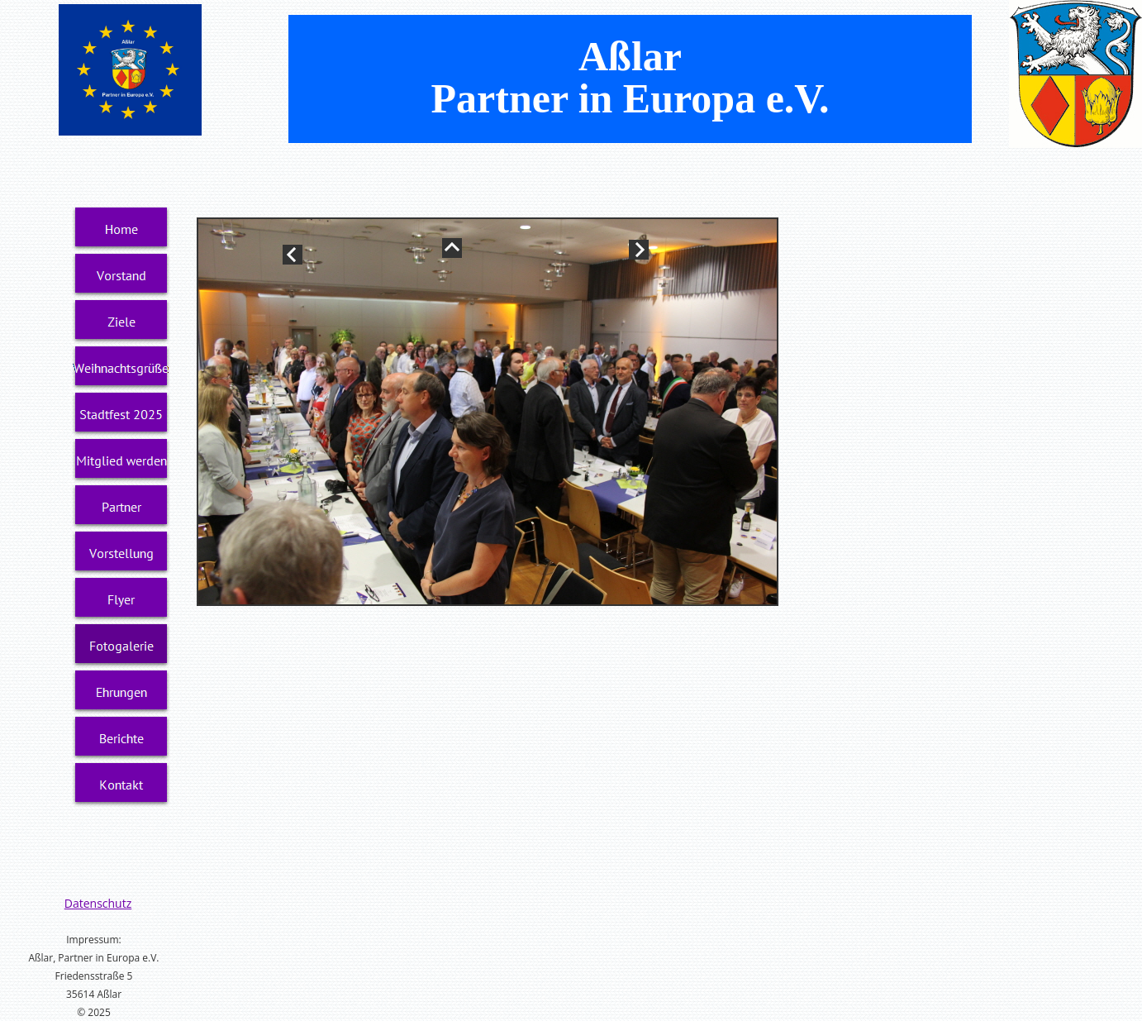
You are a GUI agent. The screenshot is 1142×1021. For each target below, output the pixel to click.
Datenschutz (97, 903)
